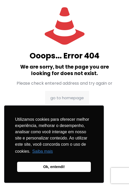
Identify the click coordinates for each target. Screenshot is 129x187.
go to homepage (67, 98)
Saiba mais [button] (42, 151)
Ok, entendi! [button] (54, 167)
